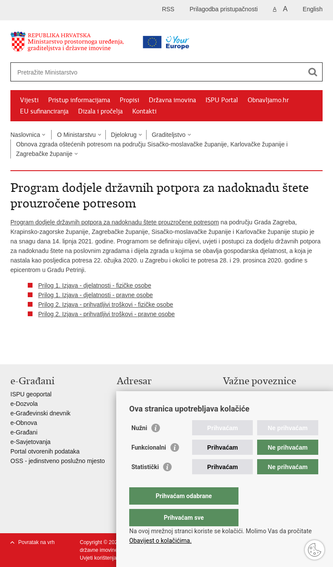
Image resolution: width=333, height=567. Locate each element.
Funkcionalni (148, 464)
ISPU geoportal (31, 394)
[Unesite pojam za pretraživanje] (139, 72)
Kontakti (144, 111)
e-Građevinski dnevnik (40, 413)
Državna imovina (172, 100)
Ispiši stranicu (15, 350)
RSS (168, 9)
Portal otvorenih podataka (45, 451)
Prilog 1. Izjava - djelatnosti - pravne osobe (95, 295)
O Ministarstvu (76, 134)
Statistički (145, 484)
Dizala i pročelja (100, 111)
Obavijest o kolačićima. (160, 540)
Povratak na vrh (36, 542)
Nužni (139, 445)
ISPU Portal (222, 100)
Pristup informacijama (79, 100)
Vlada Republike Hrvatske (258, 394)
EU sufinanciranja (44, 111)
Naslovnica (25, 134)
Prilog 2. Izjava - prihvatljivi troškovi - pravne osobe (106, 314)
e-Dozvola (24, 403)
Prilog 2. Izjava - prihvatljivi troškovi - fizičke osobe (105, 304)
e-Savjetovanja (30, 441)
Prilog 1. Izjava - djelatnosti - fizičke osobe (94, 285)
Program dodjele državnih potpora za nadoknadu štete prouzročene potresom (114, 222)
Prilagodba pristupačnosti (223, 9)
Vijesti (29, 100)
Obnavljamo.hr (268, 100)
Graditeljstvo (169, 134)
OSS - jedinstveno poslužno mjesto (57, 460)
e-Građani (23, 432)
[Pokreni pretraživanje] (312, 72)
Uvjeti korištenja (98, 558)
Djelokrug (124, 134)
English (313, 9)
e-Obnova (23, 422)
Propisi (129, 100)
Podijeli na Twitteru (52, 350)
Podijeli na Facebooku (33, 350)
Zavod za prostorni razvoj (257, 403)
